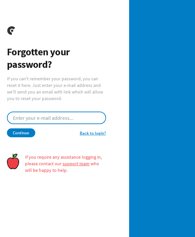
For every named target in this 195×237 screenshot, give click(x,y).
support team (76, 164)
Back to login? (93, 133)
